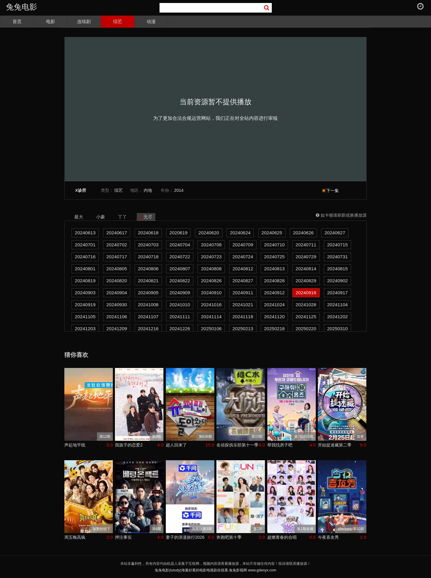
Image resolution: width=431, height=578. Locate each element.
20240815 (337, 268)
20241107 (148, 316)
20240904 (116, 292)
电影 (50, 21)
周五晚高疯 (74, 537)
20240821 (148, 280)
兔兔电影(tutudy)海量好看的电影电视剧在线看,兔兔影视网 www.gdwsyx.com (215, 570)
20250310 (337, 328)
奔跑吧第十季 (229, 537)
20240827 (243, 280)
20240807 (179, 268)
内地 (148, 190)
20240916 (306, 292)
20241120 (274, 316)
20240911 (243, 292)
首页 (17, 21)
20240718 (148, 256)
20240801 (85, 268)
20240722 (179, 256)
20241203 (85, 328)
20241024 (274, 304)
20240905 (148, 292)
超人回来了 (176, 445)
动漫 (151, 21)
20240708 (211, 244)
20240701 (85, 244)
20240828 (274, 280)
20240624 (240, 232)
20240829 (306, 280)
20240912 (274, 292)
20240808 (211, 268)
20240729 (306, 256)
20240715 (337, 244)
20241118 (243, 316)
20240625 (272, 232)
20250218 (274, 328)
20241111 (179, 316)
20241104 (337, 304)
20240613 (85, 232)
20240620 (208, 232)
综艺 (117, 21)
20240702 (116, 244)
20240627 (334, 232)
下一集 (331, 190)
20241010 (179, 304)
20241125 (306, 316)
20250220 (306, 328)
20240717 (116, 256)
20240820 (116, 280)
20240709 (243, 244)
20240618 (148, 232)
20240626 (303, 232)
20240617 (116, 232)
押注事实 (123, 537)
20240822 (179, 280)
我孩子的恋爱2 (128, 445)
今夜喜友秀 (328, 537)
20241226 (179, 328)
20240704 (179, 244)
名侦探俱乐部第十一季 (237, 445)
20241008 (148, 304)
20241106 (116, 316)
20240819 (85, 280)
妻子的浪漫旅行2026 (185, 537)
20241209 (116, 328)
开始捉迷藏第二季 (334, 445)
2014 (178, 190)
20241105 (85, 316)
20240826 (211, 280)
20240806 (148, 268)
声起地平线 (74, 445)
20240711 (306, 244)
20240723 (211, 256)
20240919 (85, 304)
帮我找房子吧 (279, 445)
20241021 (243, 304)
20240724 (243, 256)
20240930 (116, 304)
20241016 (211, 304)
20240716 (85, 256)
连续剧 (84, 21)
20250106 (211, 328)
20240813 (274, 268)
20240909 (179, 292)
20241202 (337, 316)
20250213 (243, 328)
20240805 (116, 268)
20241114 (211, 316)
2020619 (178, 232)
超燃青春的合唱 (282, 537)
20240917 (337, 292)
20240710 (274, 244)
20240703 (148, 244)
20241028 (306, 304)
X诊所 (80, 190)
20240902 (337, 280)
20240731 (337, 256)
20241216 (148, 328)
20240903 (85, 292)
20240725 (274, 256)
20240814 (306, 268)
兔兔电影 (21, 6)
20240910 (211, 292)
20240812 (243, 268)
